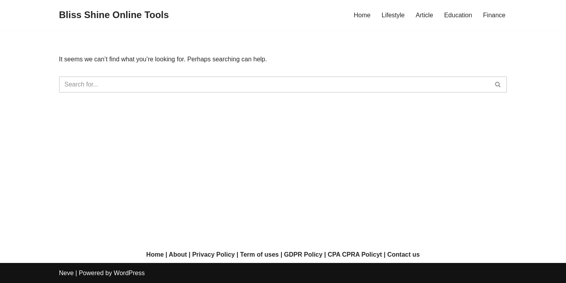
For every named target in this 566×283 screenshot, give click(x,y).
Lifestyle (393, 15)
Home (362, 15)
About (178, 254)
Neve (66, 273)
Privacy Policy (213, 254)
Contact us (403, 254)
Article (424, 15)
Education (458, 15)
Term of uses (259, 254)
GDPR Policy (303, 254)
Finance (494, 15)
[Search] (274, 84)
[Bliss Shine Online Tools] (114, 15)
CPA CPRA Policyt (355, 254)
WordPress (129, 273)
